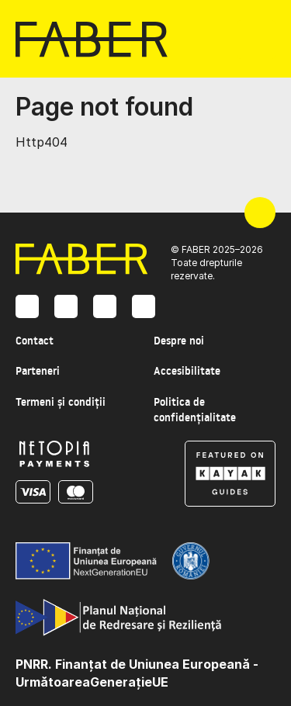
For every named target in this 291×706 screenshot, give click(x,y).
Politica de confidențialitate (195, 409)
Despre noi (179, 340)
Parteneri (38, 371)
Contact (35, 340)
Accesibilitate (187, 371)
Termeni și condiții (61, 402)
